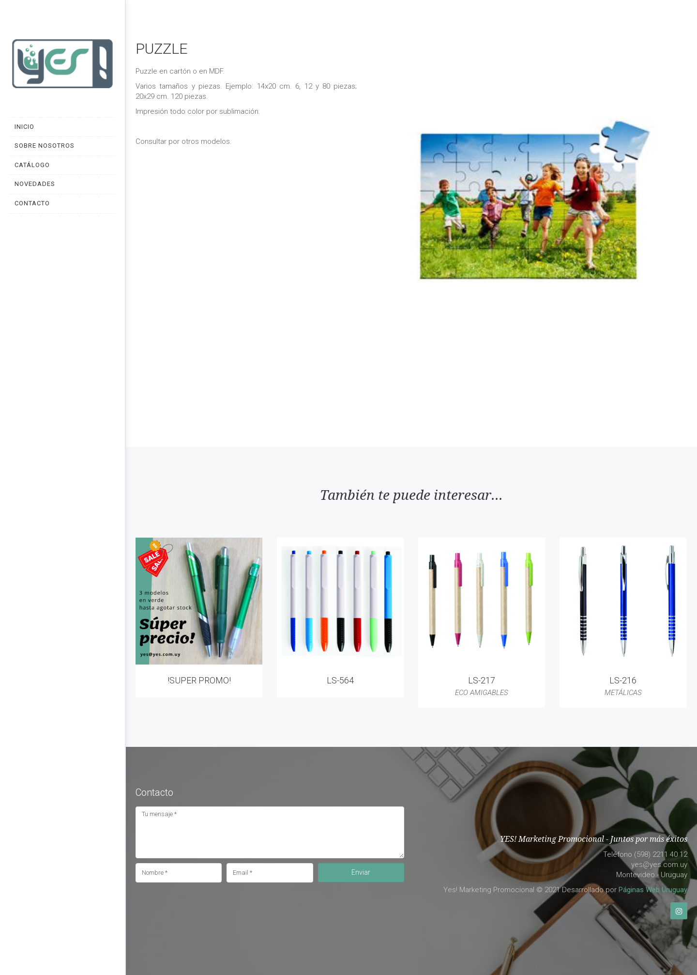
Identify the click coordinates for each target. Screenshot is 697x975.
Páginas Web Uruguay (653, 889)
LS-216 (622, 680)
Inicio (24, 126)
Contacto (32, 203)
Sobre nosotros (45, 145)
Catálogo (32, 165)
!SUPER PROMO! (199, 680)
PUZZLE (162, 48)
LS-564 (340, 680)
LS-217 (481, 680)
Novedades (35, 183)
